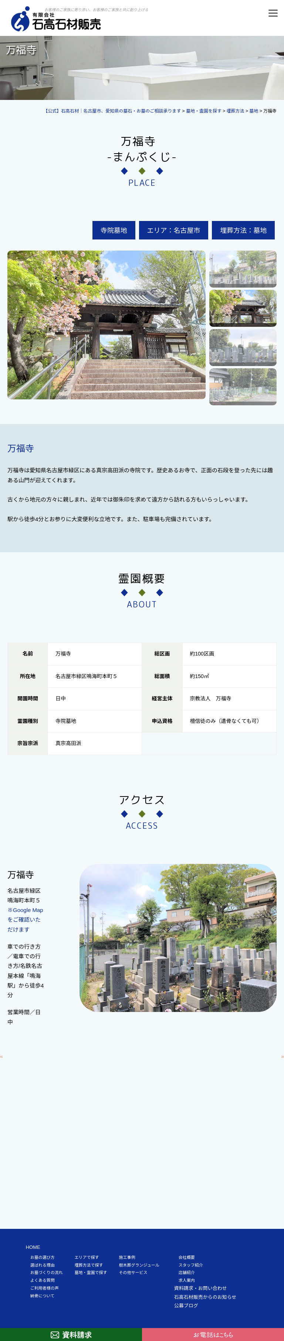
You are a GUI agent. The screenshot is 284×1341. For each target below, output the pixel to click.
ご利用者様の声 (44, 1288)
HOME (33, 1247)
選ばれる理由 (42, 1265)
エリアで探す (87, 1257)
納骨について (42, 1296)
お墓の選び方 (42, 1257)
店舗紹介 (187, 1272)
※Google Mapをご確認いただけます (25, 920)
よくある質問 (42, 1280)
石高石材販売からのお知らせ (205, 1297)
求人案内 (187, 1280)
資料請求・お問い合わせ (200, 1288)
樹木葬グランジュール (139, 1265)
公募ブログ (186, 1305)
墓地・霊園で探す (91, 1272)
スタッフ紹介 (191, 1265)
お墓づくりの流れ (46, 1272)
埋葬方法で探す (89, 1265)
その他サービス (133, 1272)
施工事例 (127, 1257)
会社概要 (187, 1257)
